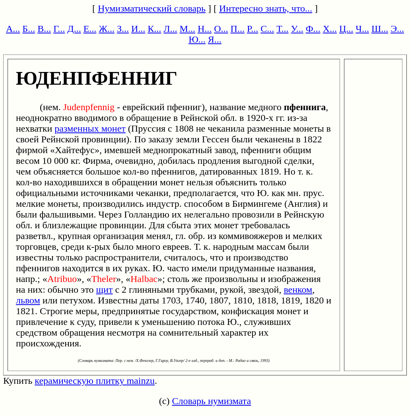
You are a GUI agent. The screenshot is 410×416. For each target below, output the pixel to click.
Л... (170, 28)
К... (154, 28)
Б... (28, 28)
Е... (90, 28)
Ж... (107, 28)
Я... (215, 39)
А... (13, 28)
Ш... (379, 28)
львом (28, 300)
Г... (59, 28)
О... (221, 28)
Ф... (313, 28)
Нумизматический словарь (152, 8)
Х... (330, 28)
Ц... (346, 28)
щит (104, 289)
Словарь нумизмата (211, 401)
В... (44, 28)
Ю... (197, 39)
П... (238, 28)
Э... (397, 28)
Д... (74, 28)
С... (267, 28)
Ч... (362, 28)
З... (123, 28)
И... (138, 28)
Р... (252, 28)
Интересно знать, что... (265, 8)
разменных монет (90, 128)
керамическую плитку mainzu (95, 380)
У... (297, 28)
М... (187, 28)
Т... (282, 28)
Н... (205, 28)
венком (298, 289)
